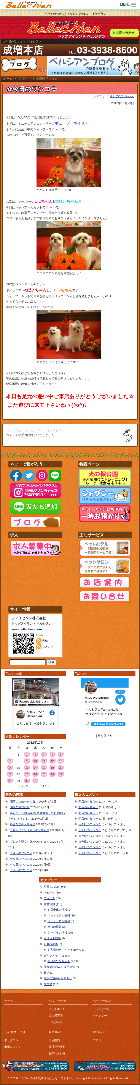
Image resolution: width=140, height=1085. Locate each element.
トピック (49, 892)
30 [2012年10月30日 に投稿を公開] (26, 781)
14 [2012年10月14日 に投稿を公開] (9, 767)
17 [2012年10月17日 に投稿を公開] (35, 767)
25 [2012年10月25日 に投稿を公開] (43, 774)
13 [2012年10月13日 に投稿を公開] (60, 761)
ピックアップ (52, 955)
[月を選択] (104, 736)
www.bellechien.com (26, 629)
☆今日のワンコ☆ (21, 853)
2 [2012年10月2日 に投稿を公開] (27, 754)
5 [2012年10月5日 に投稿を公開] (52, 754)
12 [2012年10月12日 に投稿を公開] (52, 761)
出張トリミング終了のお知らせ (29, 830)
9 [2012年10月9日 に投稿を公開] (27, 761)
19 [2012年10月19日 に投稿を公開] (52, 767)
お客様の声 (51, 944)
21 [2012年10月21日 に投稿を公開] (9, 774)
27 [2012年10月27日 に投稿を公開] (60, 774)
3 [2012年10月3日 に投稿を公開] (35, 754)
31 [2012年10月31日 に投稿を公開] (35, 781)
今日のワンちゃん (122, 96)
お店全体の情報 (57, 909)
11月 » (45, 786)
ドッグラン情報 (57, 932)
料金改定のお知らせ (22, 824)
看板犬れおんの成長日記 (59, 966)
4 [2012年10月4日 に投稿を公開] (44, 754)
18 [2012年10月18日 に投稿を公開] (43, 767)
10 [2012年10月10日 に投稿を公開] (35, 761)
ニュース (49, 898)
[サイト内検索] (28, 662)
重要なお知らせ (54, 886)
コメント (45, 646)
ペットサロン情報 (59, 921)
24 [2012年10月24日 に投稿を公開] (35, 774)
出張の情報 (55, 926)
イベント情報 (52, 938)
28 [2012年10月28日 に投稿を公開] (9, 781)
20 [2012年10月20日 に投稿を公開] (60, 767)
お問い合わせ (125, 32)
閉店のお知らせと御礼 (24, 801)
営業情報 (49, 904)
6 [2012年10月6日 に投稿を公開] (61, 754)
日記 (46, 972)
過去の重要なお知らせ (58, 978)
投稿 (42, 641)
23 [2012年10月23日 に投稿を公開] (26, 774)
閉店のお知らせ (20, 807)
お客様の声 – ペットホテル (64, 949)
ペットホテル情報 (59, 915)
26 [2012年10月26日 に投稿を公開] (52, 774)
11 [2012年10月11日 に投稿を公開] (43, 761)
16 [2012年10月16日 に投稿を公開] (26, 767)
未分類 (48, 984)
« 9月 (24, 786)
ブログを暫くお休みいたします (29, 841)
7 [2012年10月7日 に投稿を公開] (10, 761)
